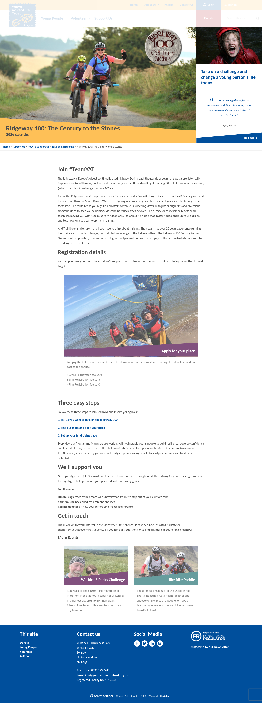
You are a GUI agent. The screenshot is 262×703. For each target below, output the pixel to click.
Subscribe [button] (230, 4)
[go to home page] (22, 16)
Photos (168, 4)
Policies (24, 656)
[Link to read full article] (229, 45)
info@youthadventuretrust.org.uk (106, 675)
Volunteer (79, 18)
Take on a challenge (63, 146)
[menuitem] (134, 4)
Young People (52, 18)
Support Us (103, 18)
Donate (24, 642)
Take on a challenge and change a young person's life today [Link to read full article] (228, 77)
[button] (137, 643)
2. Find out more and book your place (81, 427)
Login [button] (208, 4)
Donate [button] (208, 18)
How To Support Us (38, 146)
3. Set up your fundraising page (77, 435)
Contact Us (186, 4)
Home (134, 4)
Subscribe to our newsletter (210, 647)
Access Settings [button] (101, 696)
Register (250, 138)
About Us (150, 4)
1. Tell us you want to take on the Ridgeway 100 (87, 419)
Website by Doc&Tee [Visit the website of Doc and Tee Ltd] (159, 695)
